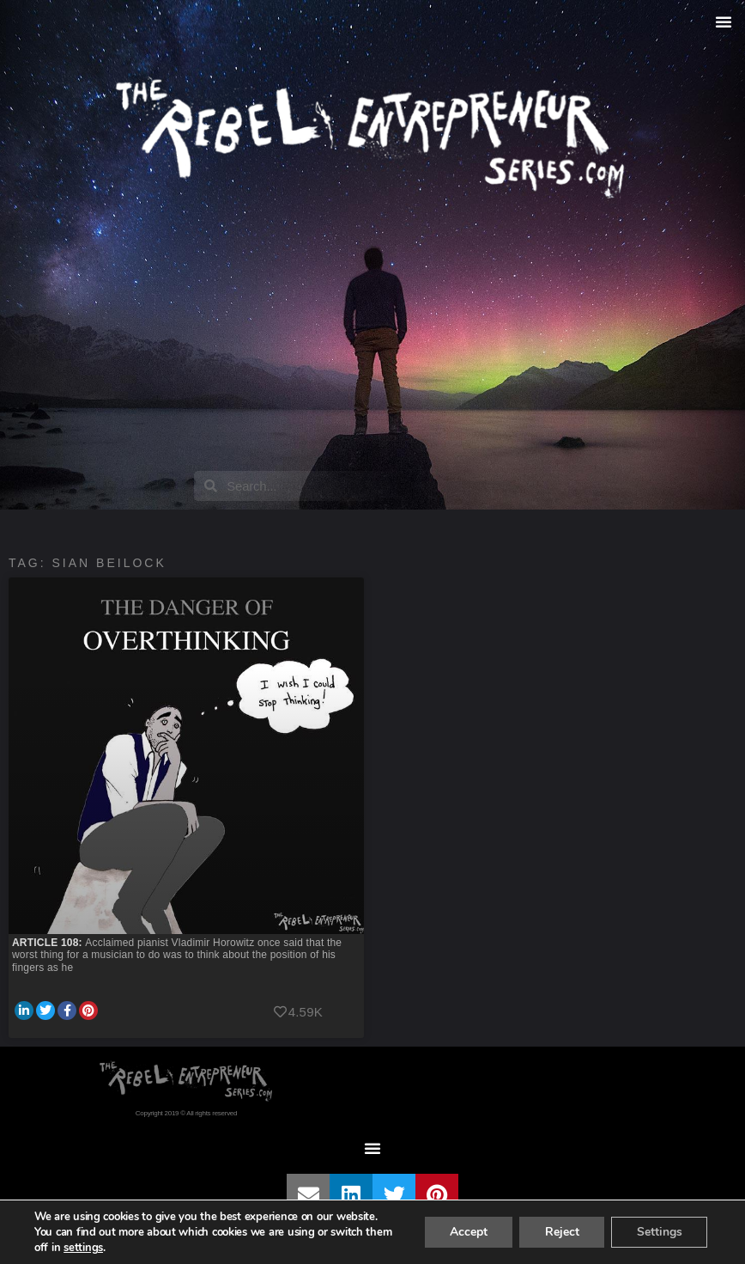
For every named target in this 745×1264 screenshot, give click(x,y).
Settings (658, 1232)
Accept (466, 1232)
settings (83, 1247)
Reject (560, 1232)
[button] (723, 21)
